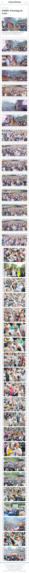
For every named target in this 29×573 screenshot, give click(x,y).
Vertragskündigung (18, 568)
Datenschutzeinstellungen (14, 569)
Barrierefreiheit (9, 568)
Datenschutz (13, 566)
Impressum (19, 566)
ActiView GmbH (22, 571)
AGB (8, 566)
